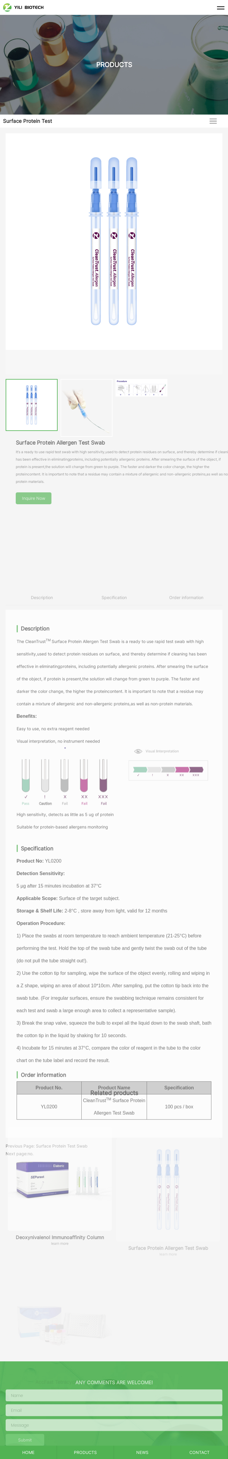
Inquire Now (52, 498)
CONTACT (199, 1452)
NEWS (142, 1452)
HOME (28, 1452)
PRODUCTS (85, 1452)
